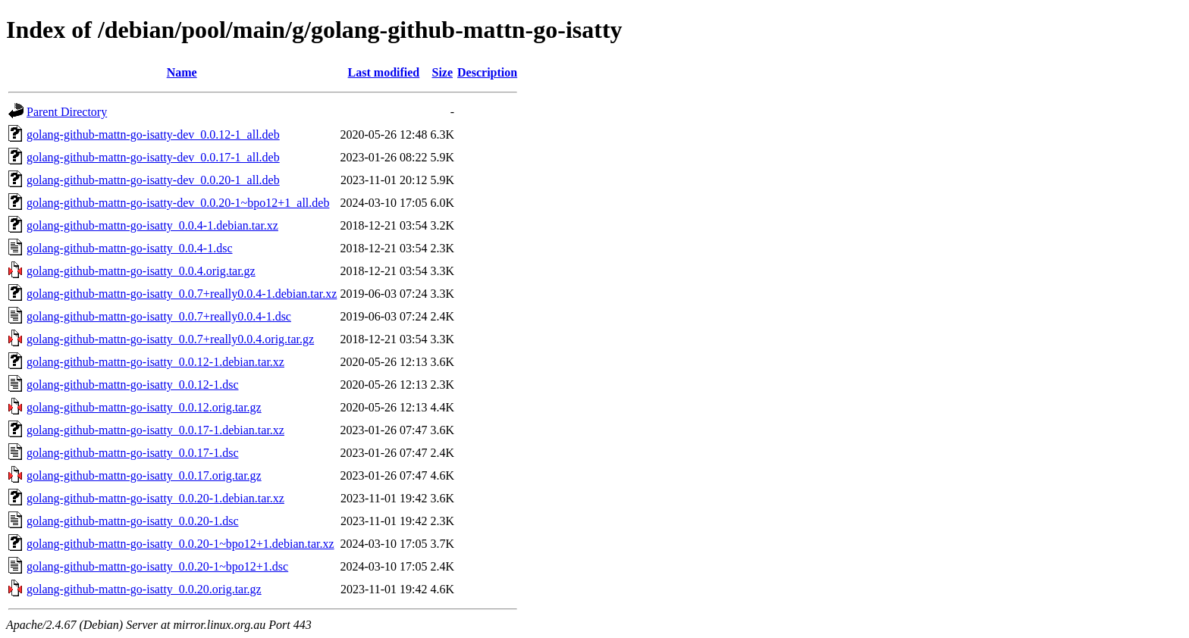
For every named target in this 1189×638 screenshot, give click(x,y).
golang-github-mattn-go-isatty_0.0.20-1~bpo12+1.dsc (157, 566)
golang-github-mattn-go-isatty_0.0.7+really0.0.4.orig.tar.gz (170, 339)
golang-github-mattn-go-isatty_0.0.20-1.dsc (133, 520)
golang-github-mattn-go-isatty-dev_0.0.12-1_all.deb (153, 134)
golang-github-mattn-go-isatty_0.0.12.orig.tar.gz (144, 407)
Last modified (384, 72)
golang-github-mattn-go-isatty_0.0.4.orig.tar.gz (141, 270)
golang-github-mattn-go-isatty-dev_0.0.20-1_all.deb (153, 180)
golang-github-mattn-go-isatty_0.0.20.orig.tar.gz (144, 589)
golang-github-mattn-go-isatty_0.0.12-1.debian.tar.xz (155, 361)
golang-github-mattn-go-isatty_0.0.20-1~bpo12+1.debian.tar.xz (180, 543)
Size (442, 72)
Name (182, 72)
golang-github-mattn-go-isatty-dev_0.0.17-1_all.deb (153, 157)
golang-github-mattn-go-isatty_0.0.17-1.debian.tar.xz (155, 430)
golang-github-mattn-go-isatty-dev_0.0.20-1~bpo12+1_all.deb (178, 202)
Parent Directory (67, 111)
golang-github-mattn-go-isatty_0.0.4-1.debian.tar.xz (152, 225)
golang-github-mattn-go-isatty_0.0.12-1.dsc (133, 384)
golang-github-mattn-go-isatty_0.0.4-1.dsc (130, 248)
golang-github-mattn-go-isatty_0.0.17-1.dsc (133, 452)
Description (487, 72)
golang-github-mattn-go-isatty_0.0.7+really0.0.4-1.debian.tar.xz (182, 293)
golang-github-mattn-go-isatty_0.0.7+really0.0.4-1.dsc (159, 316)
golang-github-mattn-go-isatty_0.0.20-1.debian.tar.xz (155, 498)
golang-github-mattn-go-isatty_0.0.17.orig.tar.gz (144, 475)
